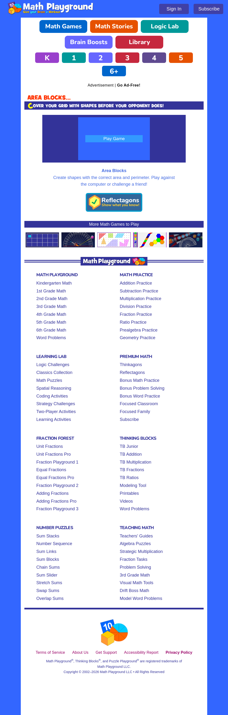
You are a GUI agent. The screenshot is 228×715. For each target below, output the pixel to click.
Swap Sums (47, 590)
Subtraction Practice (139, 291)
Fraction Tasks (133, 559)
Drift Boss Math (134, 590)
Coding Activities (52, 396)
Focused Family (135, 411)
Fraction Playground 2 (57, 485)
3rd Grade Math (51, 306)
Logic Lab (165, 26)
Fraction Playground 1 (57, 462)
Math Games (63, 26)
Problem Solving (135, 567)
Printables (129, 493)
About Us (80, 652)
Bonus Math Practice (139, 380)
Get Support (106, 652)
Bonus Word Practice (140, 396)
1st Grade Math (51, 291)
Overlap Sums (50, 598)
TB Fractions (132, 469)
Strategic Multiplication (141, 551)
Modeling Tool (133, 485)
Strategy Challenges (55, 403)
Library (139, 42)
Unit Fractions (49, 446)
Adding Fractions (52, 493)
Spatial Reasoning (53, 388)
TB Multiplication (135, 462)
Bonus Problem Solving (142, 388)
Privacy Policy (179, 652)
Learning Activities (53, 419)
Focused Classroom (139, 403)
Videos (126, 501)
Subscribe (209, 8)
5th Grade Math (51, 322)
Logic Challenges (52, 364)
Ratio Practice (133, 322)
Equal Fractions (51, 469)
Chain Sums (48, 567)
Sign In (174, 8)
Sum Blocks (47, 559)
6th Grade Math (51, 330)
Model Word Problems (141, 598)
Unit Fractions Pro (53, 454)
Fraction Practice (136, 314)
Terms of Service (50, 652)
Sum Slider (46, 575)
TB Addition (131, 454)
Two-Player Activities (56, 411)
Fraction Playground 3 (57, 508)
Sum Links (46, 551)
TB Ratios (129, 477)
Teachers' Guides (136, 536)
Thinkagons (131, 364)
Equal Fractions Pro (55, 477)
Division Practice (136, 306)
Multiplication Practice (140, 298)
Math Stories (114, 26)
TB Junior (129, 446)
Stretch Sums (49, 582)
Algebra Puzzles (135, 543)
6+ (114, 71)
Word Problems (51, 337)
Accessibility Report (141, 652)
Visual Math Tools (136, 582)
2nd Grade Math (51, 298)
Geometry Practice (137, 337)
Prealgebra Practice (138, 330)
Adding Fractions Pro (56, 501)
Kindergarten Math (54, 283)
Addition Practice (136, 283)
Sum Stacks (47, 536)
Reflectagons (132, 372)
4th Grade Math (51, 314)
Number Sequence (54, 543)
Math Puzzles (49, 380)
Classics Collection (54, 372)
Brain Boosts (89, 42)
